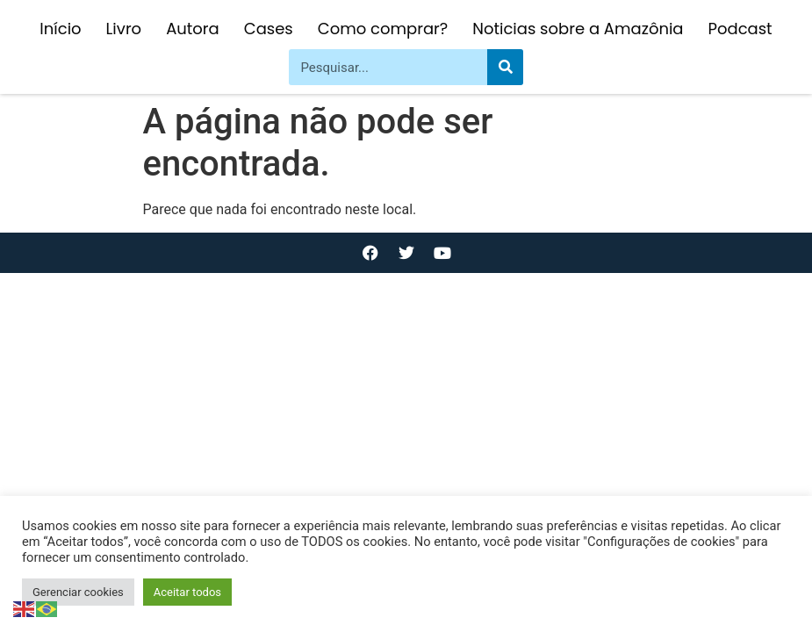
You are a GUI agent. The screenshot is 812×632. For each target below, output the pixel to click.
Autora (192, 29)
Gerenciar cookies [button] (78, 592)
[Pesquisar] (505, 67)
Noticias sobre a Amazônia (577, 29)
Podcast (740, 29)
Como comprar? (383, 29)
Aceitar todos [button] (187, 592)
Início (60, 29)
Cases (268, 29)
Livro (124, 29)
